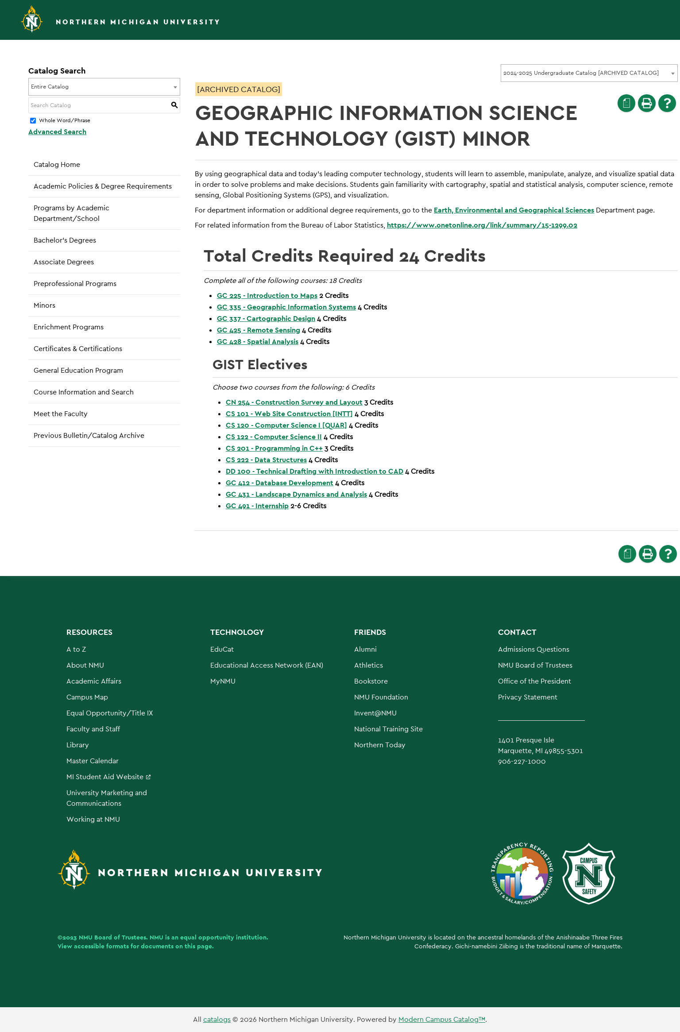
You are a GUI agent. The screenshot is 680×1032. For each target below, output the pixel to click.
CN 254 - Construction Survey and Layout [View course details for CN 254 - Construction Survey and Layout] (294, 402)
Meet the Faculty (61, 413)
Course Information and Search (84, 392)
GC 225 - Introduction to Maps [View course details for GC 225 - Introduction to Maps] (267, 295)
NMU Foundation (381, 697)
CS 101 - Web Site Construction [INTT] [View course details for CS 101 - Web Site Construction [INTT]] (289, 413)
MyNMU (223, 681)
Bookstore (371, 681)
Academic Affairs (93, 681)
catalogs (217, 1019)
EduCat (222, 649)
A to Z (76, 649)
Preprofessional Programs (75, 283)
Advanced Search (57, 131)
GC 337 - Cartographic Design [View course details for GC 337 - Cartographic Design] (266, 318)
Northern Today (380, 745)
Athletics (368, 665)
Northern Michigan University (138, 22)
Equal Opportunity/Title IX (109, 713)
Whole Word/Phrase (64, 120)
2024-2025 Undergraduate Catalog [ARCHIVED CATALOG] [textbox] (581, 73)
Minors (44, 305)
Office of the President (534, 681)
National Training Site (388, 729)
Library (77, 745)
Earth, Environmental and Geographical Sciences (514, 210)
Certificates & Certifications (78, 348)
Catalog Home (57, 164)
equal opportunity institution (223, 937)
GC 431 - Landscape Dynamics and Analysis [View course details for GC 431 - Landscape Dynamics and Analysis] (296, 494)
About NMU (85, 665)
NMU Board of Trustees (535, 665)
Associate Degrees (64, 262)
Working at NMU (93, 819)
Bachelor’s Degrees (65, 240)
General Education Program (78, 370)
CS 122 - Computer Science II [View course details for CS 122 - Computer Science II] (274, 436)
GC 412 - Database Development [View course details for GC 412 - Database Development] (279, 482)
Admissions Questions (533, 649)
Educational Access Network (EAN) (266, 665)
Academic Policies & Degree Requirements (103, 186)
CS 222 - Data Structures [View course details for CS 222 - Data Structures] (266, 459)
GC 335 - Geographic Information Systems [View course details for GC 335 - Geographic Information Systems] (286, 307)
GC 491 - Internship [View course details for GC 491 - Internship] (257, 505)
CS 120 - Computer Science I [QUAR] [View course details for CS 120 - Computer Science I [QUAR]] (286, 425)
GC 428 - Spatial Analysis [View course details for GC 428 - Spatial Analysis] (257, 341)
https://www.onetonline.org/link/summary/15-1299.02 (482, 225)
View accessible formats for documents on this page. (136, 946)
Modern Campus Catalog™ (441, 1019)
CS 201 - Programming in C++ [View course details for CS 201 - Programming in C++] (274, 448)
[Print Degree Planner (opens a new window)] (626, 103)
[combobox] (589, 73)
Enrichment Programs (69, 327)
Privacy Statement (527, 697)
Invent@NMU (375, 713)
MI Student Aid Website (104, 776)
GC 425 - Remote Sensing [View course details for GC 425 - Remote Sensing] (258, 330)
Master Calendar (92, 760)
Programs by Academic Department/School (71, 213)
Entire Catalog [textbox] (50, 86)
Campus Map (87, 697)
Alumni (365, 649)
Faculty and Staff (93, 729)
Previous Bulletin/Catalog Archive (89, 435)
